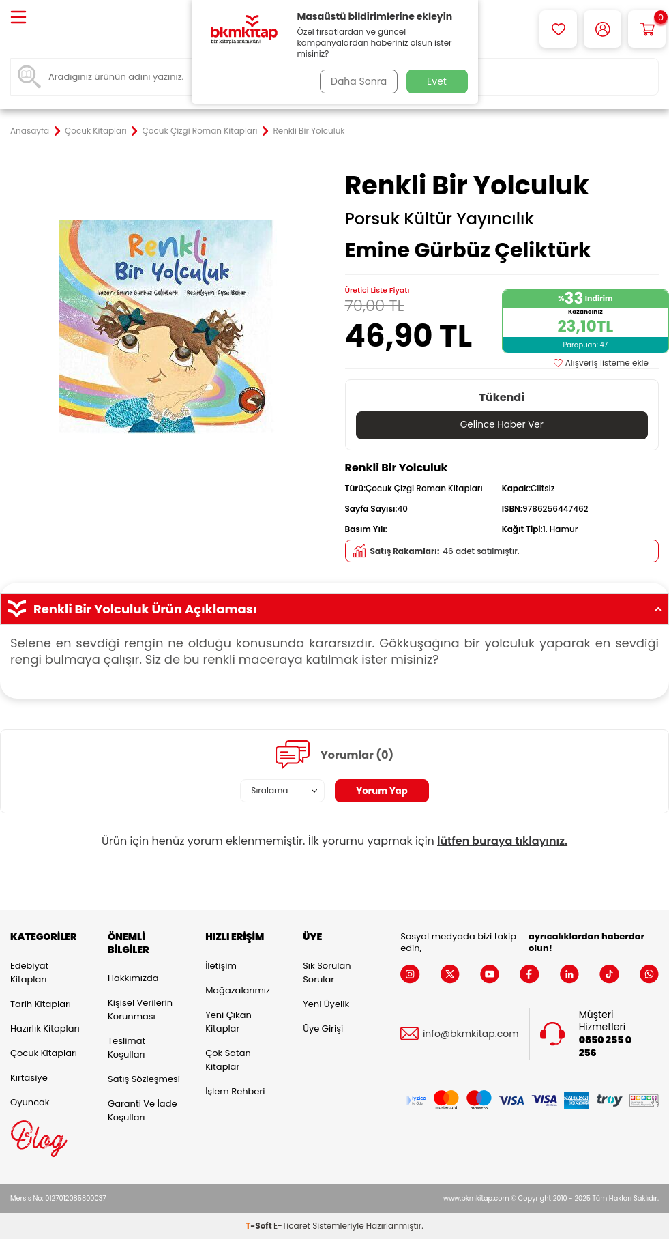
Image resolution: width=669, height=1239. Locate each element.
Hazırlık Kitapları (45, 1028)
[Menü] (18, 18)
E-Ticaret (291, 1225)
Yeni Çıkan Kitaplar (228, 1021)
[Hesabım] (602, 29)
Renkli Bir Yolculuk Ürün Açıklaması (334, 609)
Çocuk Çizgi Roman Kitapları (200, 131)
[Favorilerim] (558, 29)
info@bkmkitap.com (471, 1033)
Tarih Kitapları (40, 1003)
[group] (167, 327)
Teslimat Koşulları (126, 1048)
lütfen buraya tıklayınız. (502, 841)
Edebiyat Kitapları (29, 972)
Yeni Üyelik (326, 1003)
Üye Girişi (323, 1028)
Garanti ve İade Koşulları (142, 1111)
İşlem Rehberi (235, 1091)
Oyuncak (30, 1102)
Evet (437, 81)
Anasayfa (29, 131)
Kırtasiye (29, 1077)
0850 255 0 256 (605, 1047)
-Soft (259, 1225)
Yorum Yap (382, 791)
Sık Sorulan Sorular (327, 972)
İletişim (221, 965)
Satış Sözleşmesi (144, 1079)
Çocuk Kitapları (96, 131)
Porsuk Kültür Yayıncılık (439, 219)
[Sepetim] (647, 29)
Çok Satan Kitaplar (228, 1060)
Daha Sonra (357, 81)
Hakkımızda (133, 978)
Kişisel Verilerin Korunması (140, 1010)
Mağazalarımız (237, 990)
